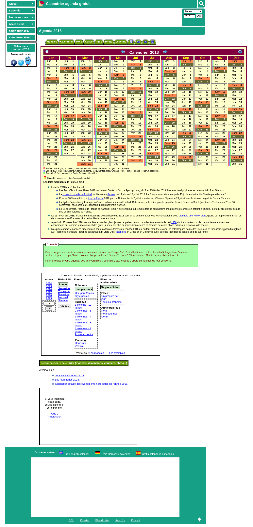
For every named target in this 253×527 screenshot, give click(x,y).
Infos (99, 41)
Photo (108, 41)
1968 (174, 222)
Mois (79, 41)
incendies (121, 231)
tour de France (96, 198)
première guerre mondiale (192, 215)
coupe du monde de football (77, 194)
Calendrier (66, 41)
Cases (89, 41)
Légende (121, 41)
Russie (111, 194)
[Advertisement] (109, 17)
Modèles (52, 41)
